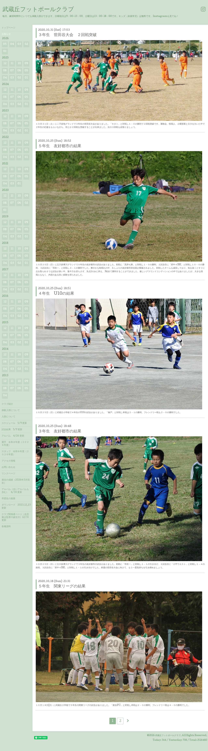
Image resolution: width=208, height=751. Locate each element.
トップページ (8, 28)
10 (19, 63)
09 (26, 63)
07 (12, 70)
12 (4, 63)
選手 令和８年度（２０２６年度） (15, 444)
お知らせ (6, 34)
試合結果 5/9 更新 (12, 429)
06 (19, 70)
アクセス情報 (8, 461)
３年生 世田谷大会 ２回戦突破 (67, 35)
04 (12, 44)
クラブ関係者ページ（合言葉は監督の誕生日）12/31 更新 (15, 517)
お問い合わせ (8, 467)
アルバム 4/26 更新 (13, 436)
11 (12, 63)
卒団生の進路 (8, 498)
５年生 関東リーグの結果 (61, 586)
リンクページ (8, 473)
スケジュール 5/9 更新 (14, 423)
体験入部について (11, 410)
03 (19, 44)
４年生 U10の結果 (56, 294)
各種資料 (6, 526)
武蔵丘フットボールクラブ (38, 10)
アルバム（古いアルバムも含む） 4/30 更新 (15, 491)
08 (5, 70)
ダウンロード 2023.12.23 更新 (16, 506)
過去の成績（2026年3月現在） (16, 481)
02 (26, 44)
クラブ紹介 (7, 404)
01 (4, 51)
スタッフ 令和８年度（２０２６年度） (15, 453)
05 (5, 44)
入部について (8, 417)
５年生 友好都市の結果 (59, 146)
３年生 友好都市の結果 (59, 431)
